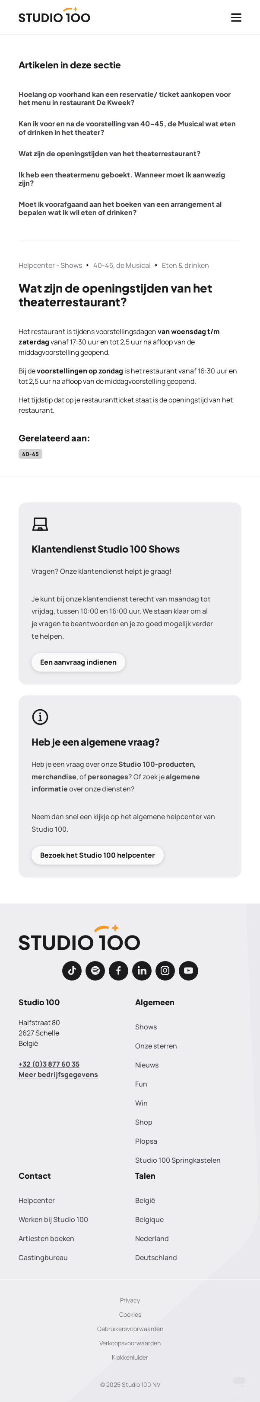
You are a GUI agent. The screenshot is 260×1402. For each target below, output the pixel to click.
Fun (141, 1084)
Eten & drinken (185, 265)
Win (141, 1103)
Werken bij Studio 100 (53, 1219)
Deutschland (156, 1257)
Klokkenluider (130, 1357)
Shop (143, 1122)
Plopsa (146, 1141)
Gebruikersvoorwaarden (130, 1329)
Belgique (149, 1219)
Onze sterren (156, 1046)
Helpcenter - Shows (50, 265)
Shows (146, 1027)
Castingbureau (43, 1257)
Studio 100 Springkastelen (178, 1160)
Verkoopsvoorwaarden (130, 1343)
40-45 (30, 454)
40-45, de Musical (122, 265)
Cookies (130, 1314)
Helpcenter (37, 1200)
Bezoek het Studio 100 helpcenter (97, 854)
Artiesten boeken (46, 1238)
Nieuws (147, 1065)
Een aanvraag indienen (78, 662)
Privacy (130, 1300)
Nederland (152, 1238)
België (145, 1200)
